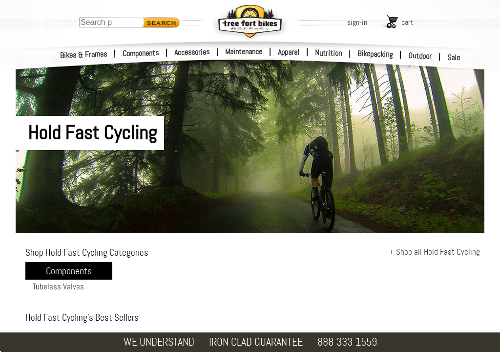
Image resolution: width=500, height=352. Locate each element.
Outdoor (420, 55)
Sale (453, 57)
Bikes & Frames (83, 55)
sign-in (357, 22)
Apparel (288, 52)
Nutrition (328, 52)
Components (141, 53)
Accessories (191, 52)
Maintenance (243, 51)
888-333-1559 (347, 342)
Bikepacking (375, 54)
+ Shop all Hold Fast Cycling (434, 251)
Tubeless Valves (58, 286)
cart (407, 22)
